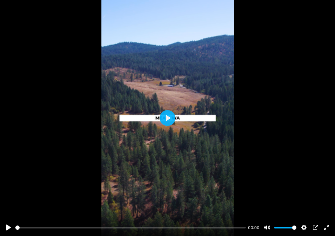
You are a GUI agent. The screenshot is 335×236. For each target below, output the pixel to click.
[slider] (130, 228)
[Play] (8, 227)
